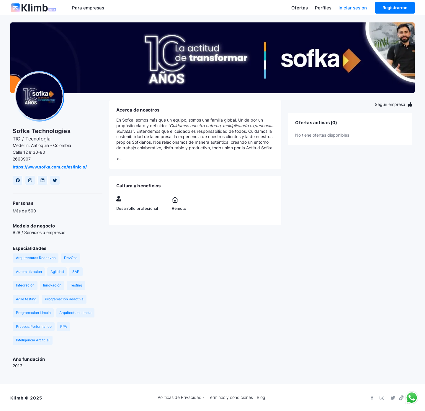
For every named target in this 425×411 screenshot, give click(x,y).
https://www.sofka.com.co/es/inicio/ (50, 166)
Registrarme (394, 7)
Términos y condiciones (230, 397)
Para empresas (88, 8)
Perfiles (323, 8)
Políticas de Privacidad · (181, 397)
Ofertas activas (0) (316, 122)
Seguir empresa (393, 104)
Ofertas (299, 8)
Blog (261, 397)
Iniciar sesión (353, 8)
